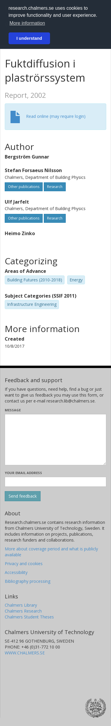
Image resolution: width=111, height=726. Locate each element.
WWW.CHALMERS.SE (25, 653)
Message (13, 410)
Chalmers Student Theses (29, 617)
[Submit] (23, 496)
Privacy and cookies (24, 563)
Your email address (23, 473)
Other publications (23, 186)
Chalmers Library (21, 605)
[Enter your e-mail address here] (55, 482)
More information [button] (27, 23)
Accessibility (16, 572)
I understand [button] (29, 38)
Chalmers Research (23, 611)
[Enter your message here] (55, 439)
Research (54, 186)
